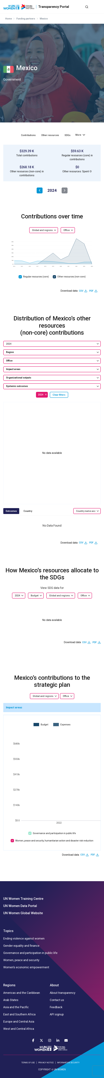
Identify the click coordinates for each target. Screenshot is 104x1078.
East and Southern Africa (19, 1014)
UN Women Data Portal (20, 906)
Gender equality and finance (21, 946)
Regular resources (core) (36, 276)
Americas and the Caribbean (21, 993)
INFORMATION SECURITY (68, 1062)
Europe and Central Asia (18, 1021)
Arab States (10, 1000)
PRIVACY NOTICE (46, 1062)
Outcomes (11, 511)
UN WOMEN (60, 1069)
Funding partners (25, 18)
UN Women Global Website (23, 913)
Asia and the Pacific (16, 1007)
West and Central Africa (18, 1029)
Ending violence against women (24, 938)
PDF (91, 291)
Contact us (57, 1000)
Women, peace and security (21, 960)
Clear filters (59, 395)
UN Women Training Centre (23, 899)
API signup (57, 1014)
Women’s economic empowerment (26, 967)
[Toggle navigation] (98, 6)
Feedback (56, 1007)
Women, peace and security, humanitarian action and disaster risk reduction (54, 840)
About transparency (62, 993)
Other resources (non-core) (71, 276)
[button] (91, 171)
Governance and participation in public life (54, 833)
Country (27, 511)
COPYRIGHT (44, 1069)
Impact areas (14, 707)
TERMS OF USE (28, 1062)
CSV (81, 291)
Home (8, 18)
